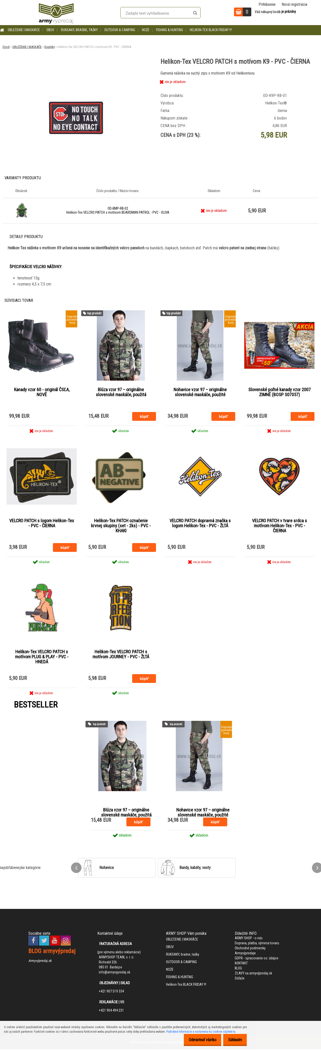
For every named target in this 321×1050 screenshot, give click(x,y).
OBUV (50, 30)
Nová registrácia (294, 4)
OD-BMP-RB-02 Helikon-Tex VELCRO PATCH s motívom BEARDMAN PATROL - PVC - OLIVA (117, 210)
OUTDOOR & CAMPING (119, 30)
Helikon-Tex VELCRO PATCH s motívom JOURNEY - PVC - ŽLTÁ (121, 655)
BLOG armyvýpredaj (51, 951)
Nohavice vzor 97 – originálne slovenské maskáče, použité (200, 392)
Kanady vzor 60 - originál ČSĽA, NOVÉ (41, 392)
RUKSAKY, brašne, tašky (79, 30)
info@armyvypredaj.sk (114, 973)
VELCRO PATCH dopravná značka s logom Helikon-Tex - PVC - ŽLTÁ (200, 523)
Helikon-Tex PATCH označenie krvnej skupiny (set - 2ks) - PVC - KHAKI (121, 526)
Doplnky (49, 47)
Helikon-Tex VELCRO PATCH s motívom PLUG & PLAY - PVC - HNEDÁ (41, 657)
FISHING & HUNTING (169, 30)
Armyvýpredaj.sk (39, 961)
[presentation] (76, 868)
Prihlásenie (267, 4)
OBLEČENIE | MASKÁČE (24, 30)
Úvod (6, 47)
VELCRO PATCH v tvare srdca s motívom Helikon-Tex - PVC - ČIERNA (279, 526)
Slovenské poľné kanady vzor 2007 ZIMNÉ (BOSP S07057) (279, 392)
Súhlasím (233, 1039)
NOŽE (145, 30)
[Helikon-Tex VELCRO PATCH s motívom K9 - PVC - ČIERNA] (76, 71)
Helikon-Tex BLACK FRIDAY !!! (211, 30)
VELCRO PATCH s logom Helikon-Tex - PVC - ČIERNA (41, 523)
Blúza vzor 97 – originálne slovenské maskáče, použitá (121, 392)
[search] (195, 13)
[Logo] (56, 12)
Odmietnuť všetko (198, 1039)
